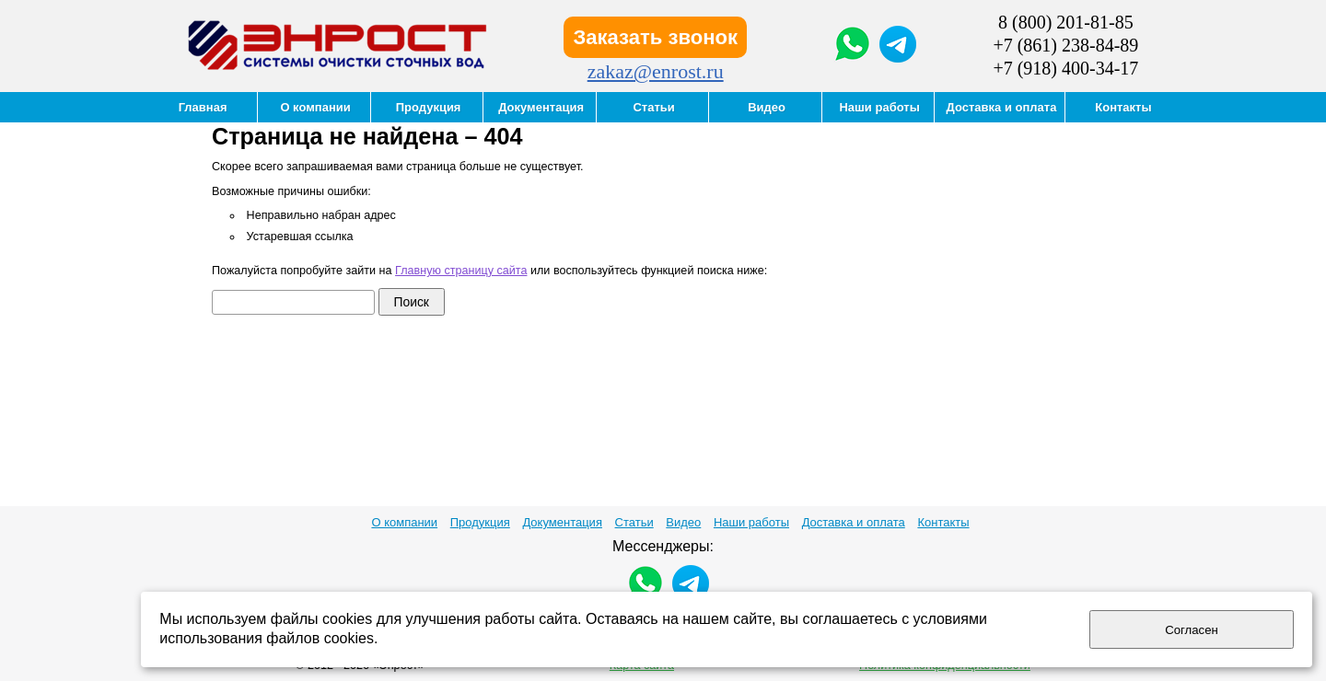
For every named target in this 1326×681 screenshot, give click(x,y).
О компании (404, 522)
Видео (683, 522)
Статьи (634, 522)
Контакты (943, 522)
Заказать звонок (655, 37)
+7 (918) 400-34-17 (1065, 68)
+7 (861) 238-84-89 (1065, 45)
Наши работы (751, 522)
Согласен (1191, 630)
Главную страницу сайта (461, 270)
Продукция (480, 522)
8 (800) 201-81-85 (1066, 22)
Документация (562, 522)
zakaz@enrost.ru (655, 71)
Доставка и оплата (853, 522)
